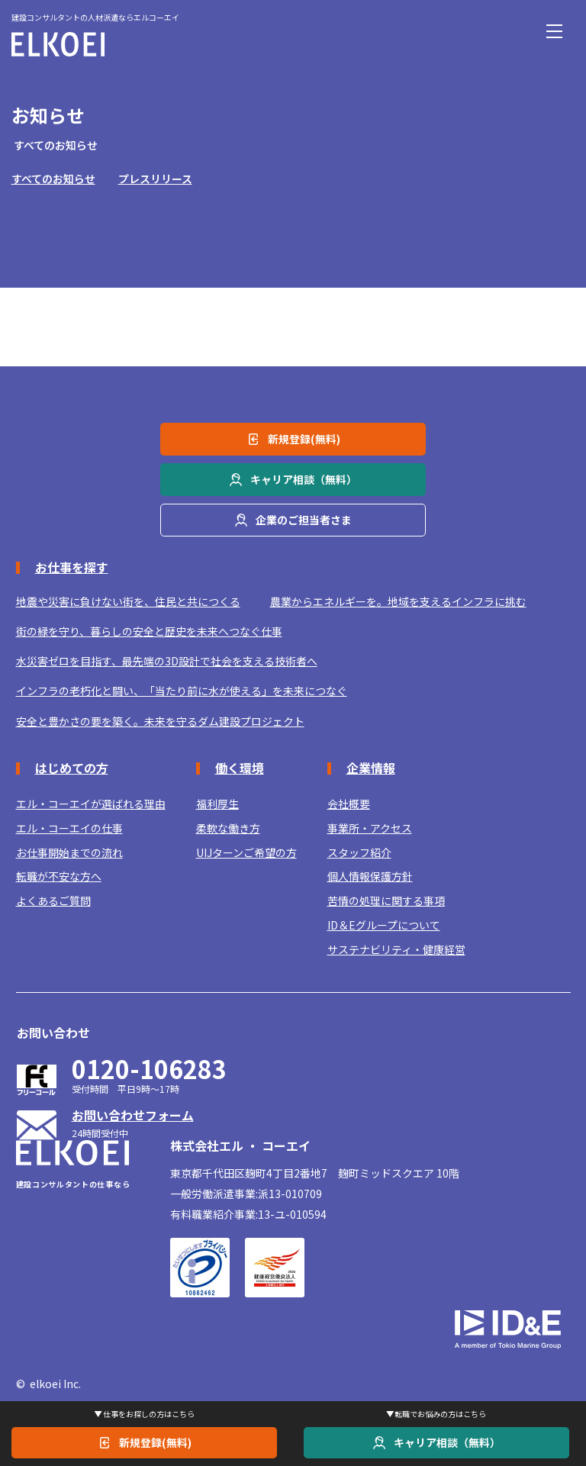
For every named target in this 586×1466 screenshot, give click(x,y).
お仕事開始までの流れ (69, 853)
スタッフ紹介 (359, 853)
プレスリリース (155, 178)
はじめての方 (71, 767)
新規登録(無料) (155, 1442)
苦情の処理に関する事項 (386, 901)
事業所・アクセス (369, 828)
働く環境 (239, 767)
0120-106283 (149, 1069)
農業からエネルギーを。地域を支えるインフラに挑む (398, 601)
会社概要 (348, 804)
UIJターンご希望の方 (246, 853)
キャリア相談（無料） (447, 1442)
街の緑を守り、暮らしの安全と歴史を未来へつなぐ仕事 (149, 631)
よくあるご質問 (53, 901)
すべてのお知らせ (53, 178)
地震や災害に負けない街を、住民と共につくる (128, 601)
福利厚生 (217, 804)
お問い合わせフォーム (133, 1115)
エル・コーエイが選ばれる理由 (91, 804)
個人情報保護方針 (370, 876)
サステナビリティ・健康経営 (396, 949)
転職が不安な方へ (58, 876)
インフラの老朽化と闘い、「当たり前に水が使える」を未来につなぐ (181, 691)
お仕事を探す (71, 567)
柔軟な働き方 (228, 828)
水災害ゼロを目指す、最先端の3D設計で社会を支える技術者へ (166, 661)
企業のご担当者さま (304, 519)
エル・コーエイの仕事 (69, 828)
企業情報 (370, 767)
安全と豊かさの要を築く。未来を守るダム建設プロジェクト (160, 721)
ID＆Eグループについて (383, 925)
